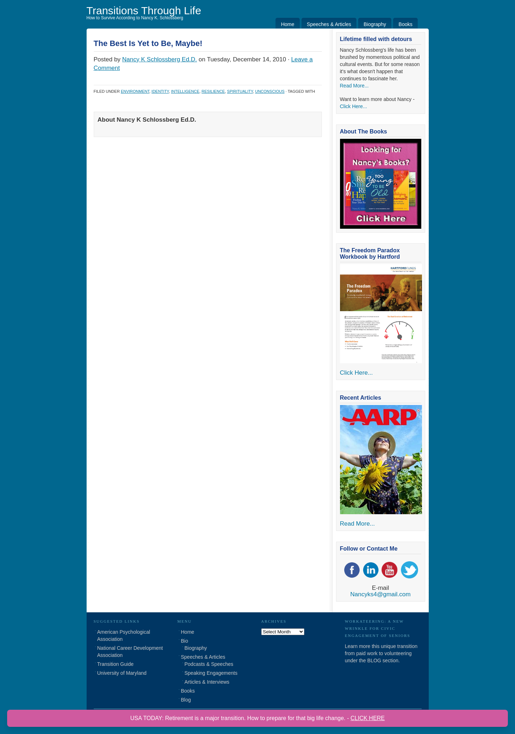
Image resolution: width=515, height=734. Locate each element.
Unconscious (270, 91)
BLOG (374, 660)
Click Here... (353, 106)
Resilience (213, 91)
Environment (135, 91)
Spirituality (240, 91)
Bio (184, 641)
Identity (160, 91)
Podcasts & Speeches (209, 664)
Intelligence (185, 91)
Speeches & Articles (329, 24)
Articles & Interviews (207, 682)
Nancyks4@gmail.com (380, 594)
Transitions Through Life (144, 10)
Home (287, 24)
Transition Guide (115, 664)
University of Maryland (122, 673)
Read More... (354, 85)
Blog (186, 700)
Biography (375, 24)
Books (405, 24)
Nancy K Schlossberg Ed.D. (159, 59)
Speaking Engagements (211, 673)
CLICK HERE (368, 718)
